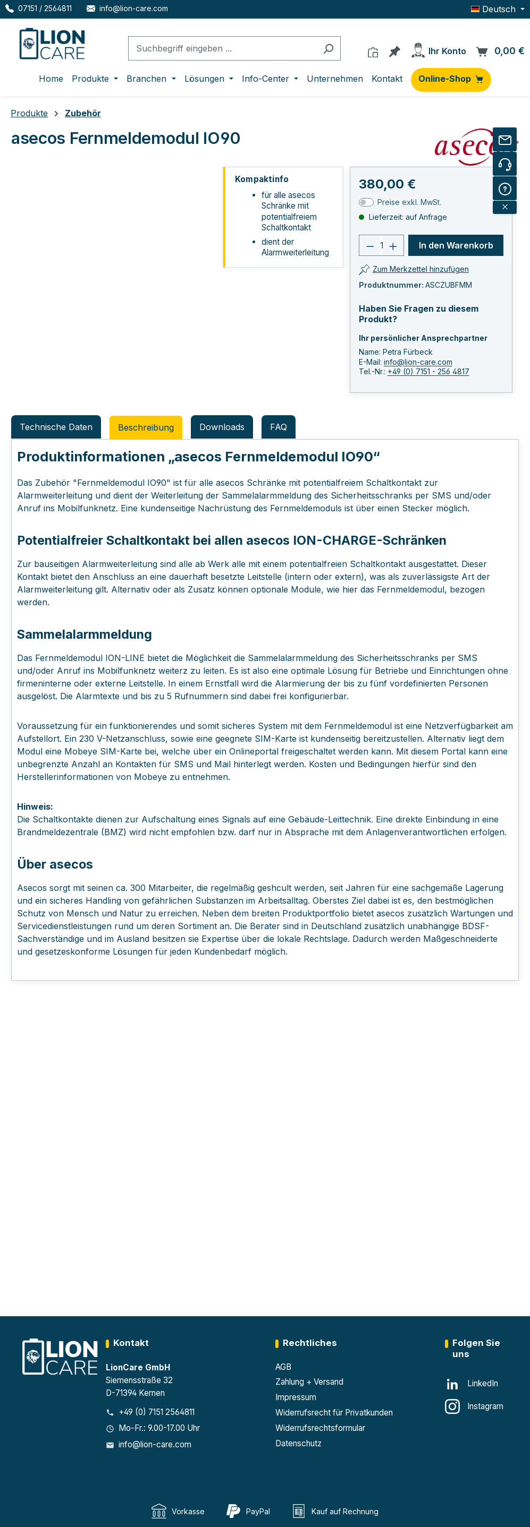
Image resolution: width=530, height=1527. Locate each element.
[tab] (146, 428)
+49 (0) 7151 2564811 (157, 1412)
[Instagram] (474, 1406)
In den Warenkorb (456, 245)
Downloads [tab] (222, 427)
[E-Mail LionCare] (127, 8)
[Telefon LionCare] (38, 8)
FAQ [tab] (278, 427)
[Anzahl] (381, 245)
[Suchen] (328, 48)
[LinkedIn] (471, 1384)
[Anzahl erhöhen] (393, 245)
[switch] (366, 202)
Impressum (295, 1397)
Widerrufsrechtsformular (320, 1428)
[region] (114, 286)
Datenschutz (298, 1443)
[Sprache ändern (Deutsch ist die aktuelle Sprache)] (498, 9)
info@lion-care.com (418, 361)
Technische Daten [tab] (56, 427)
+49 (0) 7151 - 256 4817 (428, 371)
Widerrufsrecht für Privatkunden (334, 1413)
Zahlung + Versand (309, 1382)
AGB (283, 1367)
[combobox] (222, 48)
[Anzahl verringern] (370, 245)
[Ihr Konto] (438, 48)
